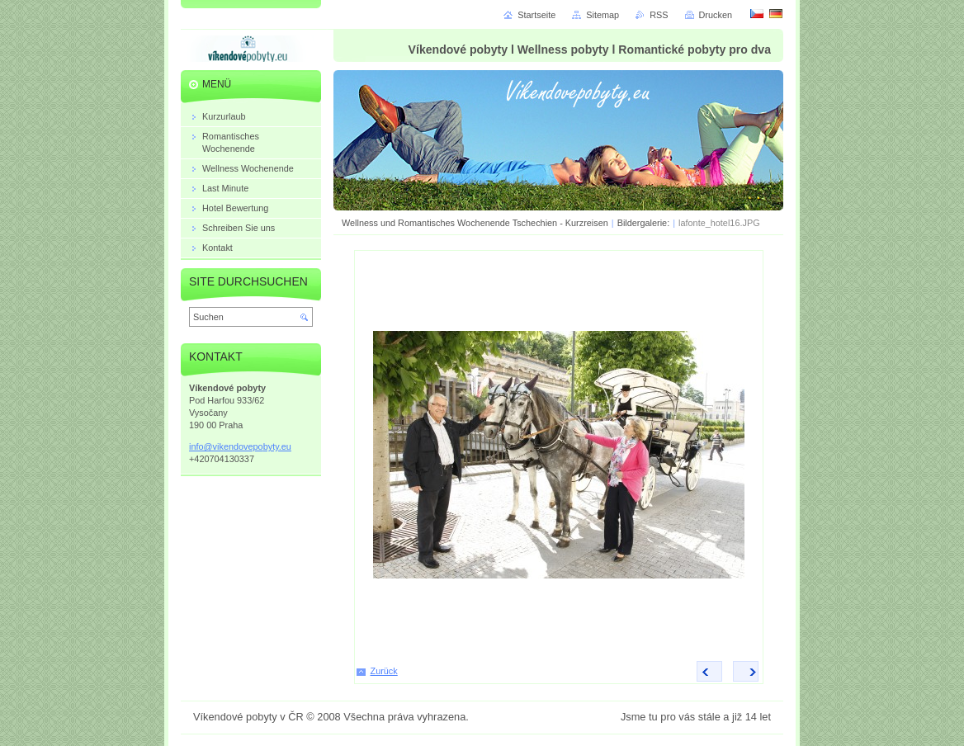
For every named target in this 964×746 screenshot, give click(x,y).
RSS (659, 15)
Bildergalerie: (645, 223)
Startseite (536, 15)
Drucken (716, 15)
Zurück (384, 671)
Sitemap (602, 15)
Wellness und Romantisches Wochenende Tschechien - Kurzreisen (475, 223)
